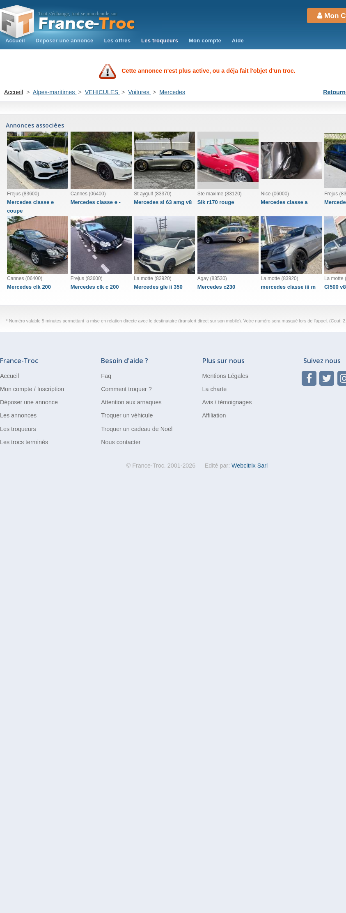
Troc (86, 23)
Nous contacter (120, 442)
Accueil (15, 40)
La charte (214, 389)
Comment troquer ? (126, 389)
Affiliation (214, 415)
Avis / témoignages (227, 402)
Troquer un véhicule (127, 415)
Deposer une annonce (65, 40)
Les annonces (18, 415)
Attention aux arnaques (131, 402)
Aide (238, 40)
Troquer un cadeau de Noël (136, 429)
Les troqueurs (159, 40)
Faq (106, 376)
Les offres (117, 40)
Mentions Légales (225, 376)
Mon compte (205, 40)
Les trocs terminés (24, 442)
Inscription (50, 389)
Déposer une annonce (29, 402)
